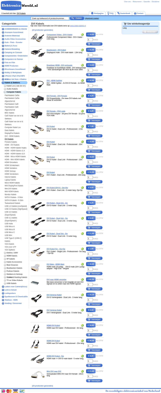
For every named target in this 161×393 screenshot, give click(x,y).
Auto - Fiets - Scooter (13, 42)
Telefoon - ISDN (11, 300)
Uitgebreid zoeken (92, 18)
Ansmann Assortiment (14, 32)
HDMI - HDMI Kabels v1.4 (15, 151)
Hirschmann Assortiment (15, 69)
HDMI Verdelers (11, 168)
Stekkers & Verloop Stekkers (14, 274)
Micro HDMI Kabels (12, 183)
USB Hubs (9, 224)
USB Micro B (10, 229)
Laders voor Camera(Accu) (16, 287)
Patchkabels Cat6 (11, 104)
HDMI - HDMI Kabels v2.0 (15, 154)
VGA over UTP (10, 247)
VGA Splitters (10, 250)
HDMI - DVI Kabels (12, 145)
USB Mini (8, 235)
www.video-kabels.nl (78, 26)
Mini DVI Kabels (11, 189)
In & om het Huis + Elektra (15, 79)
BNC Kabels (9, 113)
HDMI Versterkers (12, 174)
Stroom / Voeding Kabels (17, 277)
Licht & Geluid (10, 290)
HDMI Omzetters (11, 162)
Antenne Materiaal (12, 36)
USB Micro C (10, 232)
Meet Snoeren (12, 265)
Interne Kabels (10, 177)
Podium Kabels (13, 271)
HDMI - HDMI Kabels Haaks (15, 148)
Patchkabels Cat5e (12, 95)
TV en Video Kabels (15, 280)
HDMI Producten (11, 66)
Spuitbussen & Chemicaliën (16, 297)
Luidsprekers (10, 293)
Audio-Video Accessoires (15, 39)
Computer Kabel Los (13, 127)
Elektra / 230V (12, 253)
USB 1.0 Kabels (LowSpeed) (16, 206)
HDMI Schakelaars (12, 165)
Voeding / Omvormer (13, 303)
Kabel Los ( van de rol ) (16, 86)
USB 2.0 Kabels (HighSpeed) (16, 209)
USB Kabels (11, 283)
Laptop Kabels (10, 180)
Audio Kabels (12, 89)
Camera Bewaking (12, 49)
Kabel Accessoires (14, 262)
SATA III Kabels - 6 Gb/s (14, 200)
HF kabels (11, 259)
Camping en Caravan (13, 52)
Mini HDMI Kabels (12, 192)
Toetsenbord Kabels (12, 203)
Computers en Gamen (14, 59)
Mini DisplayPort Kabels (14, 186)
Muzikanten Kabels (14, 268)
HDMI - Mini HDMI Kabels (15, 159)
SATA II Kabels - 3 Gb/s (14, 197)
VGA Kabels (9, 244)
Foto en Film (10, 63)
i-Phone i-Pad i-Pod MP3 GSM (15, 76)
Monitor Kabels (10, 194)
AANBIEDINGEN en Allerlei (16, 29)
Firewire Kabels (11, 142)
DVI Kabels (21, 13)
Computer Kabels (14, 92)
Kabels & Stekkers (12, 83)
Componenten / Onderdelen (16, 56)
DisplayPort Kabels (12, 133)
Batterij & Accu (11, 46)
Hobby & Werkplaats (13, 73)
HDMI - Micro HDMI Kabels (15, 157)
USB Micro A (10, 227)
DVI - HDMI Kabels (12, 136)
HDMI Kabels (12, 256)
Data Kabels (9, 130)
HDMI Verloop (10, 171)
